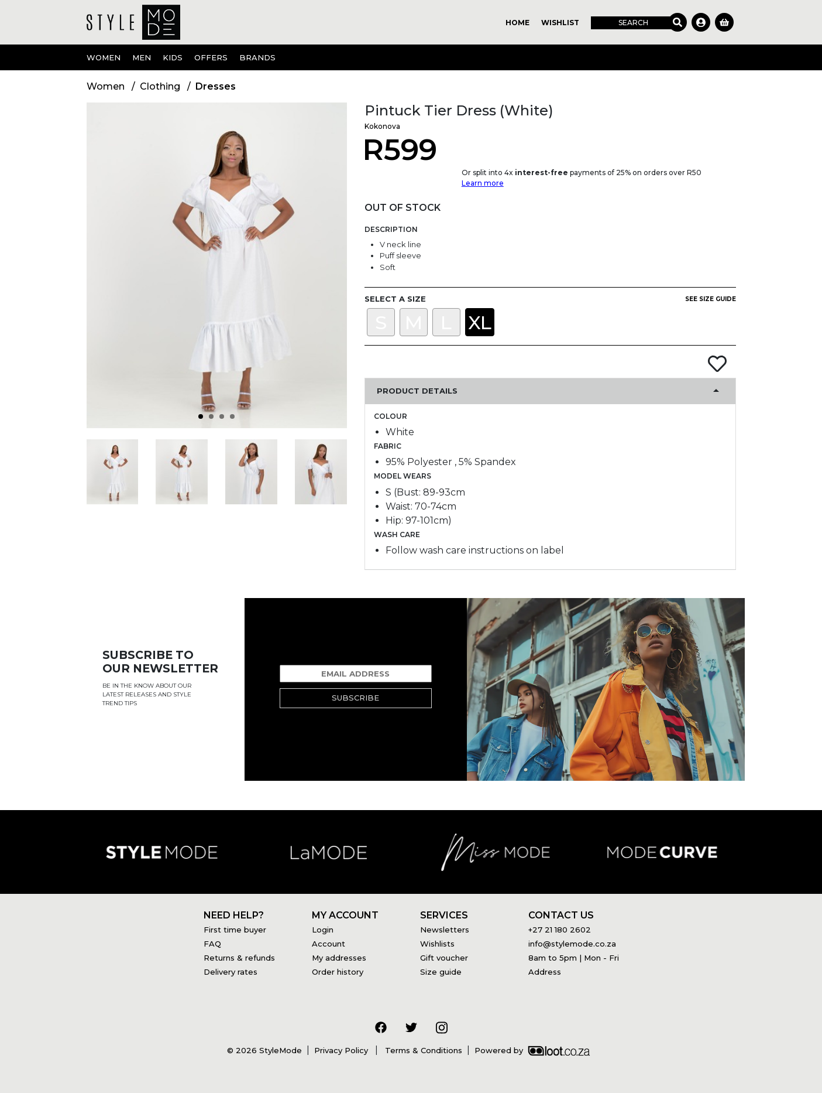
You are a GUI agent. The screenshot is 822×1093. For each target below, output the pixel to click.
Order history (337, 971)
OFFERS (211, 57)
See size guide (710, 299)
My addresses (339, 957)
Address (544, 971)
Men (141, 57)
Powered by (532, 1050)
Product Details (417, 390)
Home (517, 22)
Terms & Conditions (422, 1050)
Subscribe (355, 697)
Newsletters (444, 929)
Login (322, 929)
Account (328, 943)
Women (104, 57)
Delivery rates (230, 971)
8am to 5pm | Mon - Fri (573, 957)
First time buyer (235, 929)
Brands (257, 57)
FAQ (212, 943)
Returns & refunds (239, 957)
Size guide (441, 971)
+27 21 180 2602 (559, 929)
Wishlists (437, 943)
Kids (173, 57)
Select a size (395, 298)
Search (633, 22)
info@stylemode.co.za (572, 943)
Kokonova (382, 126)
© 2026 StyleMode (264, 1050)
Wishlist (560, 22)
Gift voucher (444, 957)
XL (479, 322)
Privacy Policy (342, 1050)
